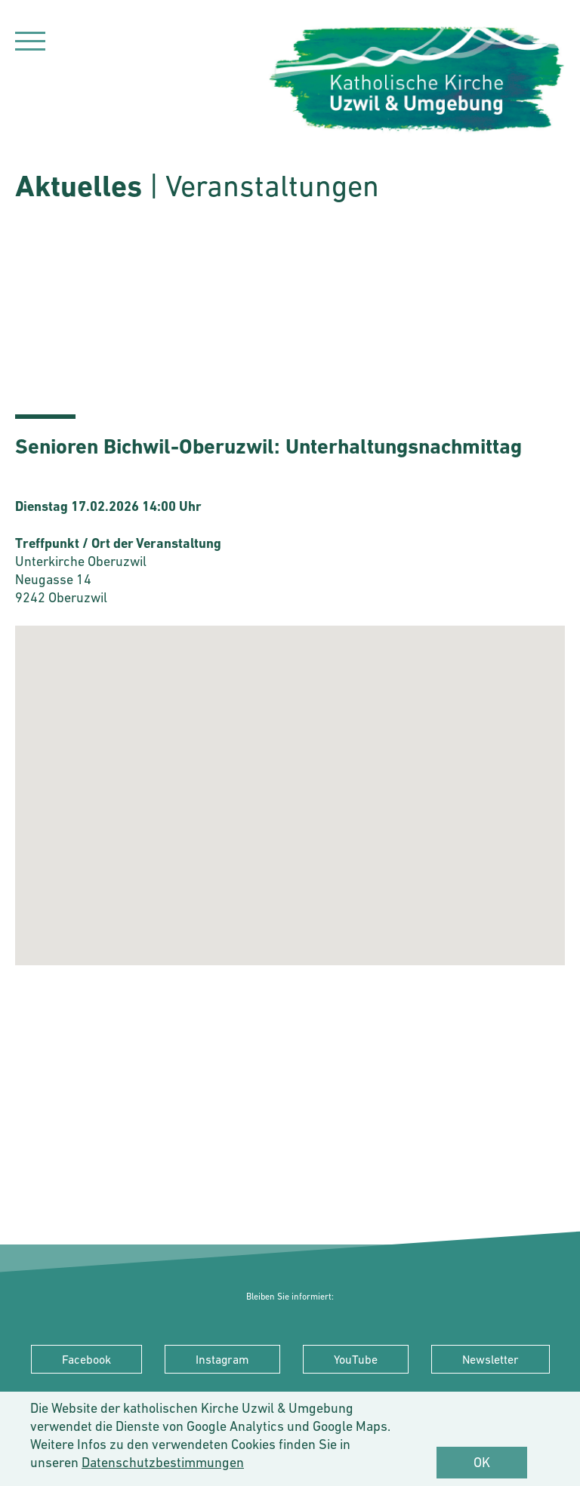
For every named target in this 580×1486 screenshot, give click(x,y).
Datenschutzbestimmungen (163, 1462)
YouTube (356, 1359)
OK (482, 1462)
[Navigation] (30, 43)
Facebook (86, 1359)
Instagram (222, 1359)
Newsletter (490, 1359)
